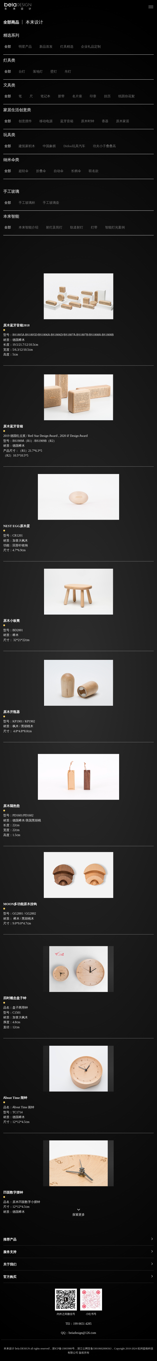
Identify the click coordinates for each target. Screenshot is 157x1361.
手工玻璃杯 (27, 212)
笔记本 (45, 96)
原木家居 (122, 121)
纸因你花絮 (126, 96)
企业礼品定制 (91, 46)
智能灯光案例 (115, 237)
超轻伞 (23, 171)
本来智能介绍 (28, 237)
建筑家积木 (27, 146)
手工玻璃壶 (51, 212)
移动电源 (46, 121)
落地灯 (38, 71)
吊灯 (68, 71)
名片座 (77, 96)
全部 (7, 46)
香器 (105, 121)
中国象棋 (49, 146)
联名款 (94, 171)
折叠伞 (41, 171)
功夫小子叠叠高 (104, 146)
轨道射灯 (76, 237)
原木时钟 (87, 121)
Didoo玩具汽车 (74, 146)
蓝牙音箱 (66, 121)
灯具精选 (66, 46)
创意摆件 (25, 121)
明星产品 (25, 46)
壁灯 (53, 71)
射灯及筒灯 (54, 237)
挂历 (107, 96)
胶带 (61, 96)
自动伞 (59, 171)
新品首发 (46, 46)
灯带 (94, 237)
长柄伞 (76, 171)
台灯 (22, 71)
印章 (93, 96)
